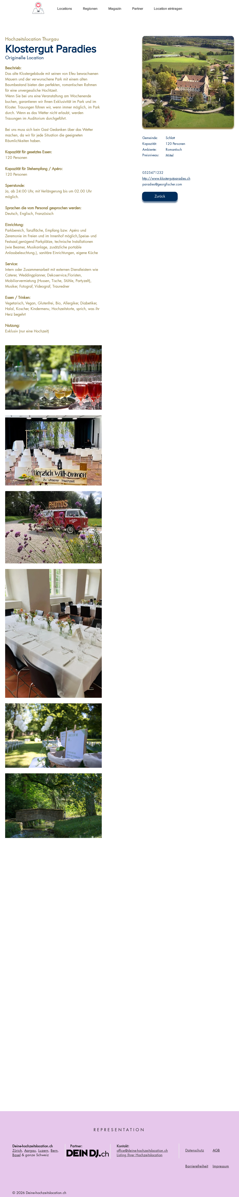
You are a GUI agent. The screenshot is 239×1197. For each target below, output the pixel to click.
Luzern (43, 1150)
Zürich (17, 1150)
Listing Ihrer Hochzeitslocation (139, 1155)
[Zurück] (160, 196)
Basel (16, 1155)
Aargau (30, 1150)
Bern (54, 1150)
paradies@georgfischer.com (162, 184)
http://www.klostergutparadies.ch (166, 178)
